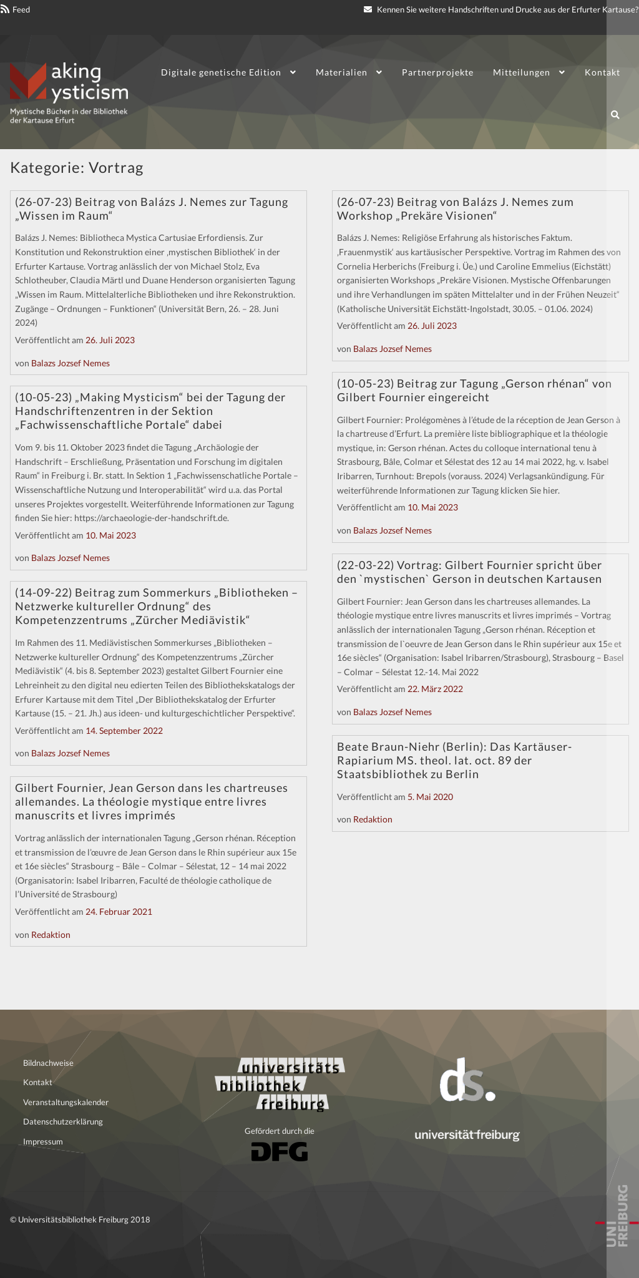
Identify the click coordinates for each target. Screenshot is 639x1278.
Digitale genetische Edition (221, 72)
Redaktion (51, 934)
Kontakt (602, 72)
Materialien (342, 72)
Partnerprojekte (438, 72)
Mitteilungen (521, 72)
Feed (21, 9)
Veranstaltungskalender (66, 1102)
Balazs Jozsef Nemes (70, 363)
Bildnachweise (48, 1063)
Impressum (43, 1141)
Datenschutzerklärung (63, 1121)
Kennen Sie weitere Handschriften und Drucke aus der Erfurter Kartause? (501, 9)
